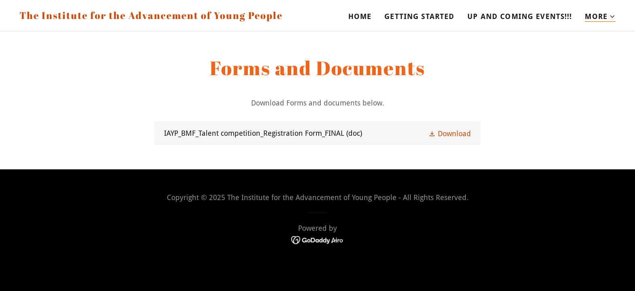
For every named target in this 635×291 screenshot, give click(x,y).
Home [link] (360, 16)
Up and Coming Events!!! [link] (519, 16)
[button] (600, 17)
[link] (151, 16)
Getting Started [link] (419, 16)
